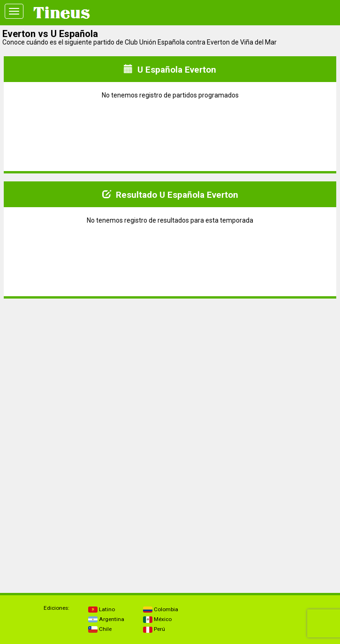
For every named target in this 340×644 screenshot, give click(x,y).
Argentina (106, 619)
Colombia (160, 609)
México (157, 619)
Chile (100, 629)
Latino (101, 609)
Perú (154, 629)
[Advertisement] (170, 371)
